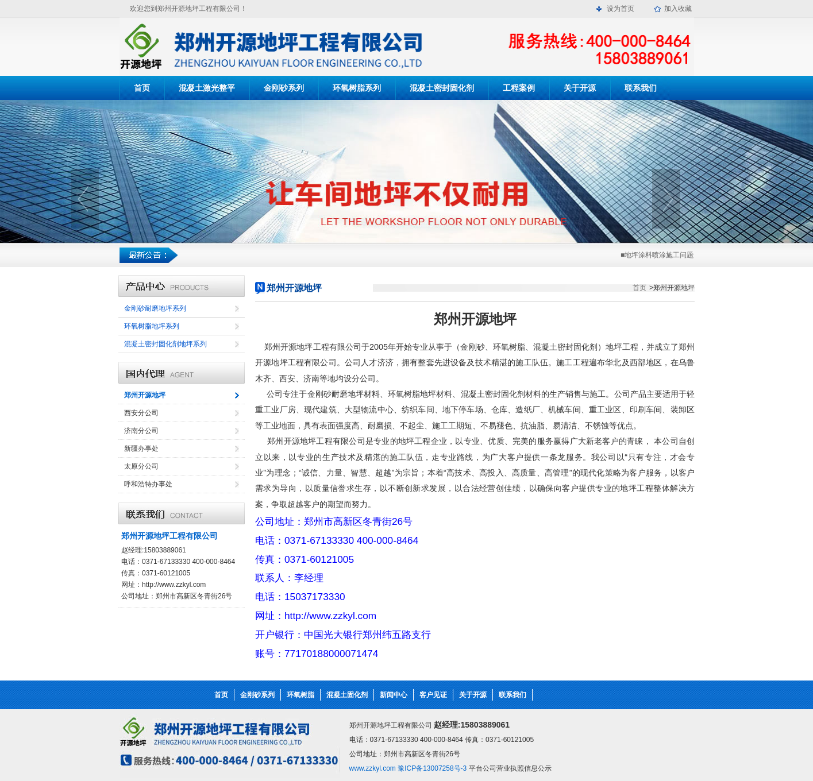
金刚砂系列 (284, 87)
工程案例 (519, 87)
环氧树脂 (300, 695)
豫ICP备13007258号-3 (431, 768)
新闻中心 (393, 695)
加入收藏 (678, 9)
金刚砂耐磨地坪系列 (155, 308)
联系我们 (641, 87)
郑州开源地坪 (144, 395)
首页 (142, 87)
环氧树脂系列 (357, 87)
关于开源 (580, 87)
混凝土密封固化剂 (442, 87)
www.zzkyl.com (372, 768)
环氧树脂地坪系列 (151, 326)
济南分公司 (141, 431)
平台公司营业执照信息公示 (510, 768)
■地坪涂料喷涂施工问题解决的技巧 (675, 255)
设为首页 (620, 9)
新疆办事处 (141, 448)
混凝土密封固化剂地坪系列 (165, 344)
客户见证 (433, 695)
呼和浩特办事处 (148, 484)
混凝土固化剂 (347, 695)
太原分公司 (141, 466)
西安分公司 (141, 413)
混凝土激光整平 (207, 87)
